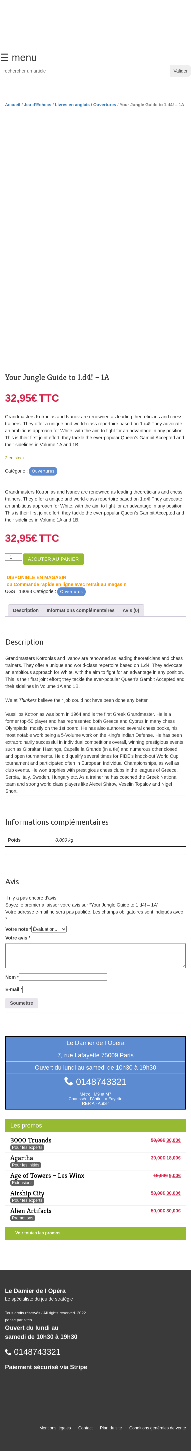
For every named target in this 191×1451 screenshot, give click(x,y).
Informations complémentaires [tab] (81, 610)
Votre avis (17, 937)
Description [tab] (26, 610)
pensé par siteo (18, 1320)
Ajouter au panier (53, 559)
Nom (12, 977)
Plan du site (111, 1428)
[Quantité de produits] (13, 557)
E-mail (13, 989)
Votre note (18, 929)
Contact (85, 1428)
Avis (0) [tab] (131, 610)
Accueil (12, 104)
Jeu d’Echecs (37, 104)
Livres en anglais (72, 104)
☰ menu (18, 57)
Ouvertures (104, 104)
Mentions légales (55, 1428)
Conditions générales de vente (157, 1428)
